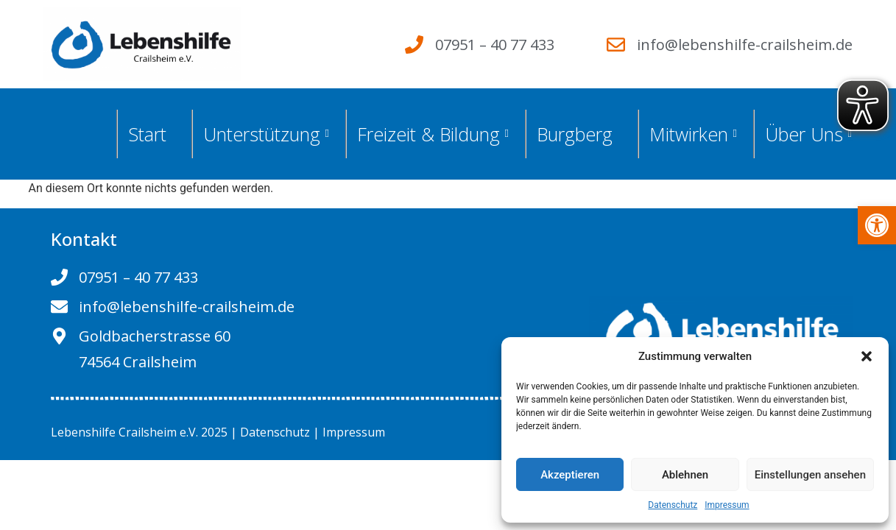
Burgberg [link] (575, 133)
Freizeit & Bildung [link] (433, 133)
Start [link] (147, 133)
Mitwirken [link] (693, 133)
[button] (866, 356)
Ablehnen (685, 474)
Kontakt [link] (84, 239)
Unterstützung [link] (266, 133)
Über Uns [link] (808, 133)
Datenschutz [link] (672, 505)
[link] (877, 225)
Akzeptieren (569, 474)
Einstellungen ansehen (810, 474)
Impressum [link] (727, 505)
